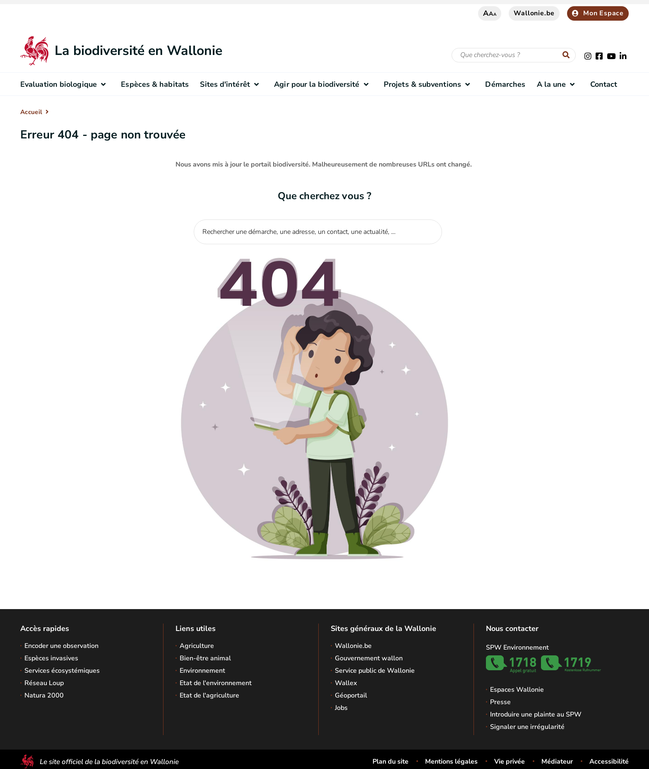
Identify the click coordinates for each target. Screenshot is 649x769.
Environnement (202, 671)
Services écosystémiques (62, 671)
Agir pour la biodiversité (323, 84)
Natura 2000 (44, 695)
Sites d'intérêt (231, 84)
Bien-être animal (205, 658)
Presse (500, 702)
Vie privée (509, 761)
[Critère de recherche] (514, 55)
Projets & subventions (429, 84)
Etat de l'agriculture (209, 695)
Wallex (346, 683)
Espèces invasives (51, 658)
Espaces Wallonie (517, 690)
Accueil (31, 112)
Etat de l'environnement (216, 683)
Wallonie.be (534, 13)
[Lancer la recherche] (568, 55)
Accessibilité (609, 761)
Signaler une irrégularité (527, 727)
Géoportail (351, 695)
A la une (558, 84)
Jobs (341, 708)
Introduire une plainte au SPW (536, 714)
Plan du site (391, 761)
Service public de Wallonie (375, 671)
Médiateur (557, 761)
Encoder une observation (61, 646)
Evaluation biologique (65, 84)
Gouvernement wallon (369, 658)
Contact (604, 84)
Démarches (505, 84)
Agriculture (197, 646)
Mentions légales (451, 761)
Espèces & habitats (155, 84)
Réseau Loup (44, 683)
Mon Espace (598, 13)
